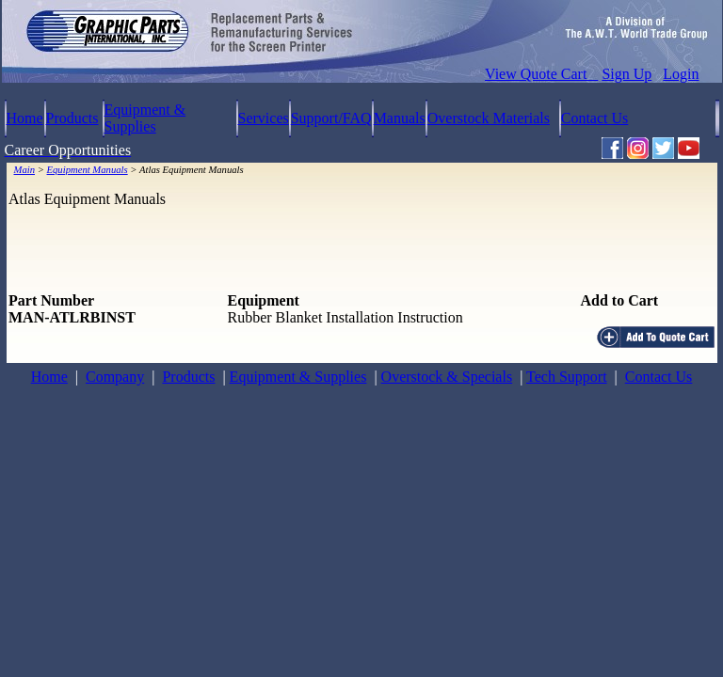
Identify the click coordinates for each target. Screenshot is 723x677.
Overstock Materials (488, 118)
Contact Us (595, 118)
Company (115, 377)
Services (263, 118)
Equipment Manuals (87, 170)
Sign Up (626, 74)
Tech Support (566, 377)
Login (681, 74)
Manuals (400, 118)
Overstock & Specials (447, 377)
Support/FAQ (331, 118)
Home (25, 118)
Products (72, 118)
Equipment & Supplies (145, 118)
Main (25, 170)
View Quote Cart (541, 74)
